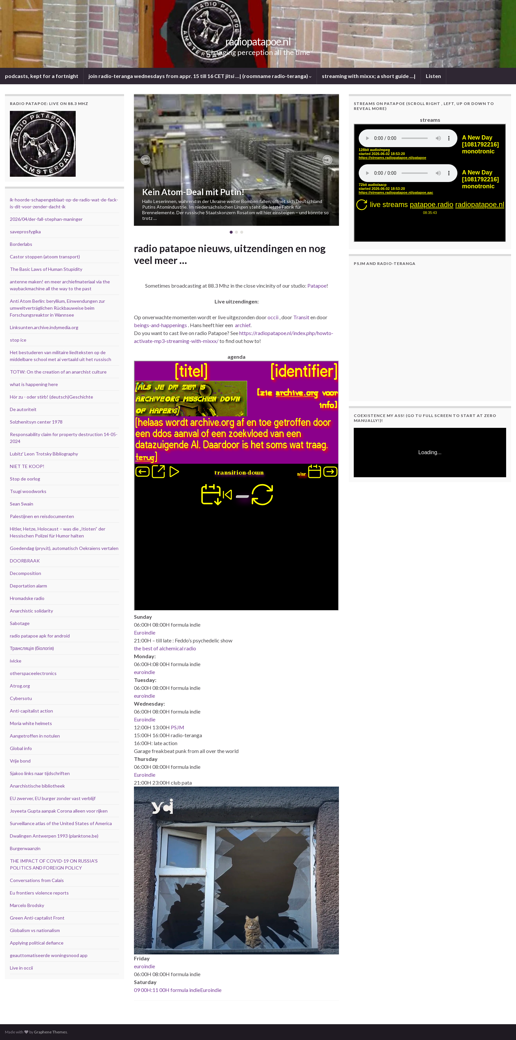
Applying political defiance (37, 943)
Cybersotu (21, 698)
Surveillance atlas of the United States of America (61, 823)
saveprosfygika (25, 231)
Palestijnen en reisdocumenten (42, 516)
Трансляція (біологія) (32, 648)
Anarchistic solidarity (31, 610)
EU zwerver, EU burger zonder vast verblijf (52, 798)
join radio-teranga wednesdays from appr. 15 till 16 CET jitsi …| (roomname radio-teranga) (200, 76)
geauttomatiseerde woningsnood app (49, 955)
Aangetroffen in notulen (35, 736)
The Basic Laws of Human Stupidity (46, 269)
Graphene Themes (50, 1031)
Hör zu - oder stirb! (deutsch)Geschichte (51, 397)
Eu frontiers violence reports (39, 893)
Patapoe (316, 285)
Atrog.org (20, 686)
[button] (145, 160)
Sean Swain (21, 504)
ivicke (15, 660)
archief (242, 325)
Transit (301, 317)
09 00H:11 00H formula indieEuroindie (177, 990)
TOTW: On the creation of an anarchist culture (58, 372)
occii (273, 317)
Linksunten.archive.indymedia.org (44, 327)
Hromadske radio (27, 598)
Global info (21, 748)
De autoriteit (23, 409)
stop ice (18, 340)
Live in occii (21, 968)
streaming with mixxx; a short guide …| (369, 76)
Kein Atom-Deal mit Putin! (193, 192)
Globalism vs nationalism (35, 930)
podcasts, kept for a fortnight (41, 76)
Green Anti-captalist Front (37, 918)
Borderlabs (21, 244)
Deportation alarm (28, 585)
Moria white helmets (31, 723)
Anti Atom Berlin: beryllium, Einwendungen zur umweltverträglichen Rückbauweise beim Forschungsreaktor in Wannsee (57, 308)
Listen (433, 76)
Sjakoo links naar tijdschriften (40, 773)
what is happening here (34, 384)
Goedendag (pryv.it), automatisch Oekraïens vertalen (64, 548)
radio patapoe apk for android (40, 635)
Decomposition (25, 573)
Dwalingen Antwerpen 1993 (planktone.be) (54, 836)
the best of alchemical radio (165, 648)
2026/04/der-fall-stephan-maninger (46, 219)
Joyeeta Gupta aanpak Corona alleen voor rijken (59, 811)
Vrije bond (20, 761)
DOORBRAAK (25, 560)
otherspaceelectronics (33, 673)
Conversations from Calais (37, 880)
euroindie (144, 672)
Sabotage (20, 623)
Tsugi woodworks (28, 491)
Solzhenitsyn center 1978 (36, 422)
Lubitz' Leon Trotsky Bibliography (44, 453)
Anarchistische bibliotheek (37, 786)
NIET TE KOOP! (27, 466)
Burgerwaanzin (25, 848)
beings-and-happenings (160, 325)
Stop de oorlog (25, 478)
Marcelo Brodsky (27, 905)
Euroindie (144, 632)
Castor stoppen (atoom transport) (45, 256)
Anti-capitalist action (31, 711)
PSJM (177, 727)
